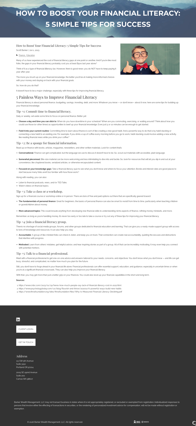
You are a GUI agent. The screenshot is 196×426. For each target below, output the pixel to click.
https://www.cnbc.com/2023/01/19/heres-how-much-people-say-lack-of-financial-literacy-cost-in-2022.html (70, 285)
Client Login (26, 329)
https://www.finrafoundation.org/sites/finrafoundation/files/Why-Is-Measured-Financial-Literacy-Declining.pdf (70, 292)
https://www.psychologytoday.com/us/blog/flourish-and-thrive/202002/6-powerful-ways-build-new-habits (70, 288)
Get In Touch (25, 342)
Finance (22, 55)
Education (30, 55)
